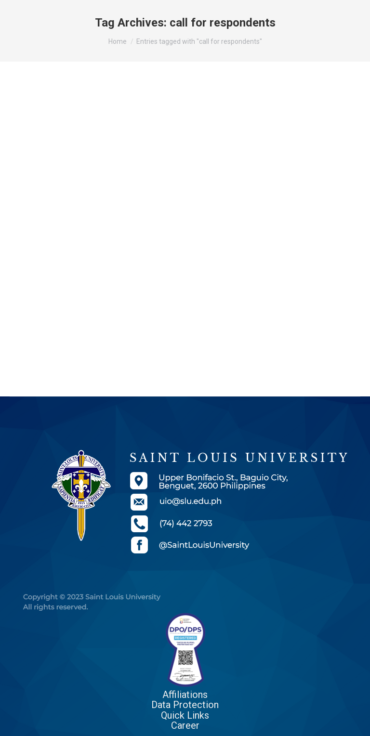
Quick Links (185, 715)
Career (185, 725)
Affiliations (185, 694)
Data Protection (185, 704)
